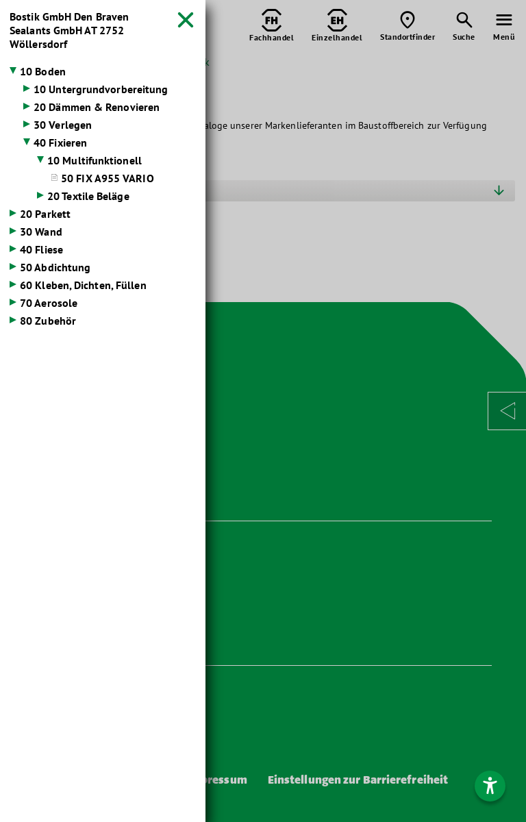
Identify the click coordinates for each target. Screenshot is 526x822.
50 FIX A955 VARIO (107, 178)
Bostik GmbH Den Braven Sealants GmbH (69, 30)
